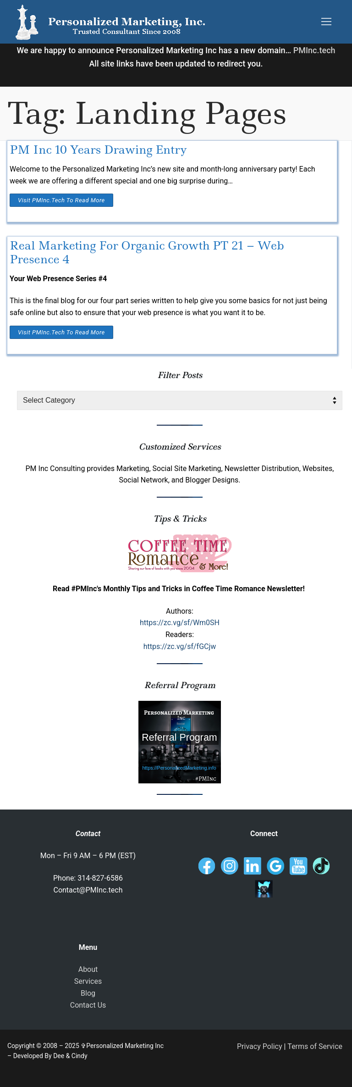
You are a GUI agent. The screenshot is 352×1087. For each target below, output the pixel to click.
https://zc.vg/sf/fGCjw (179, 646)
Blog (88, 993)
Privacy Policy (259, 1046)
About (88, 969)
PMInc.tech (314, 50)
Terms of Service (314, 1046)
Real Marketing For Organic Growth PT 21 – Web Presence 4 (147, 252)
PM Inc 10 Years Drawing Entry (98, 149)
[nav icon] (326, 22)
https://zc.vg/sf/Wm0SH (180, 622)
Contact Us (88, 1005)
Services (88, 981)
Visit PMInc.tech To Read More (61, 200)
